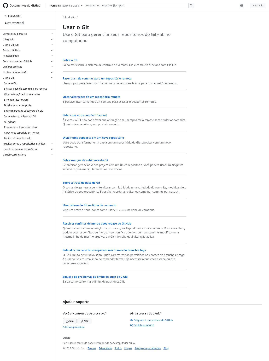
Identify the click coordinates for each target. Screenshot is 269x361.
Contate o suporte (142, 325)
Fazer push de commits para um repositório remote (97, 78)
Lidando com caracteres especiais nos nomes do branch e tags (104, 250)
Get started (14, 22)
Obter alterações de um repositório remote (91, 97)
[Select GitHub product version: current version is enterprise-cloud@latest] (66, 5)
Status (118, 348)
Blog (166, 348)
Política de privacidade (73, 327)
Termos (92, 348)
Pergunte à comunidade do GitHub (151, 320)
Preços (128, 348)
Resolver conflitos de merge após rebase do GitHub (97, 223)
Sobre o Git (70, 60)
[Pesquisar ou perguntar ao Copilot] (139, 5)
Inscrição (258, 5)
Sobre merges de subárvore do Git (85, 160)
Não (84, 321)
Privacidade (105, 348)
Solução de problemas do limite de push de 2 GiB (95, 277)
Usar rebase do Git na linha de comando (89, 205)
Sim (70, 321)
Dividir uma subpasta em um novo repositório (93, 138)
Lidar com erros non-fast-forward (85, 115)
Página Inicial (13, 15)
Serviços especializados (147, 348)
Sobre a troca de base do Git (81, 183)
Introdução (69, 17)
